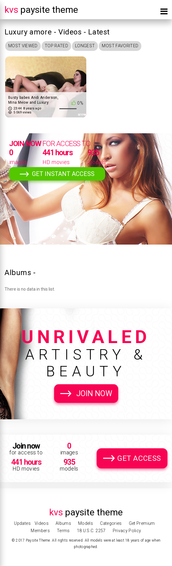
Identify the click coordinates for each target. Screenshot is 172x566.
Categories (111, 523)
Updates (22, 523)
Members (40, 530)
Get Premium (142, 523)
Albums (63, 523)
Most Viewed (23, 45)
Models (85, 523)
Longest (85, 45)
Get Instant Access (63, 173)
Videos (42, 523)
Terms (63, 530)
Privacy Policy (127, 530)
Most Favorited (120, 45)
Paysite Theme (41, 9)
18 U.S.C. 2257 (91, 530)
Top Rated (56, 45)
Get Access (139, 458)
